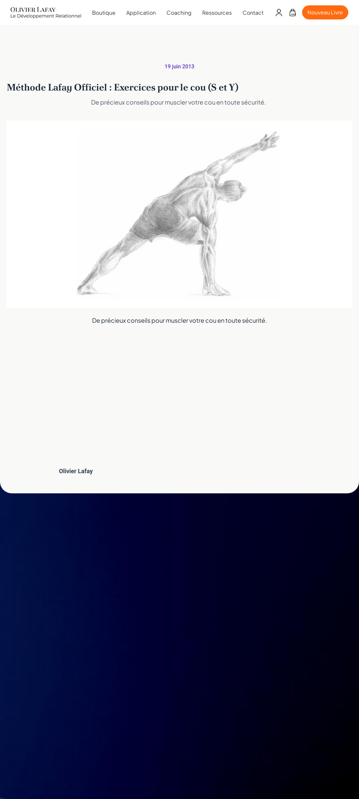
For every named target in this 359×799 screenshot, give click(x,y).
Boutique (104, 12)
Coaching (179, 12)
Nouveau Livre (325, 12)
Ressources (217, 12)
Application (141, 12)
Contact (253, 12)
